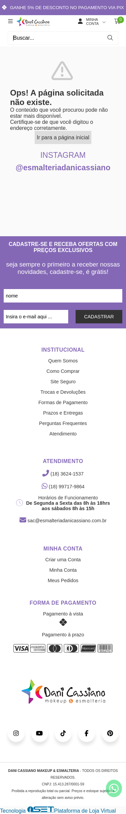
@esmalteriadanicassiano (63, 167)
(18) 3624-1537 (62, 473)
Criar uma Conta (63, 559)
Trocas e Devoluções (63, 392)
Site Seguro (63, 381)
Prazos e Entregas (63, 413)
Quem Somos (63, 360)
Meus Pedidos (63, 580)
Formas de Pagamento (62, 402)
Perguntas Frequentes (63, 423)
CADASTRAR (99, 316)
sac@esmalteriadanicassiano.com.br (63, 520)
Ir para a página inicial (63, 137)
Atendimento (63, 433)
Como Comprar (62, 371)
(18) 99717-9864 (63, 486)
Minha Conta (63, 570)
